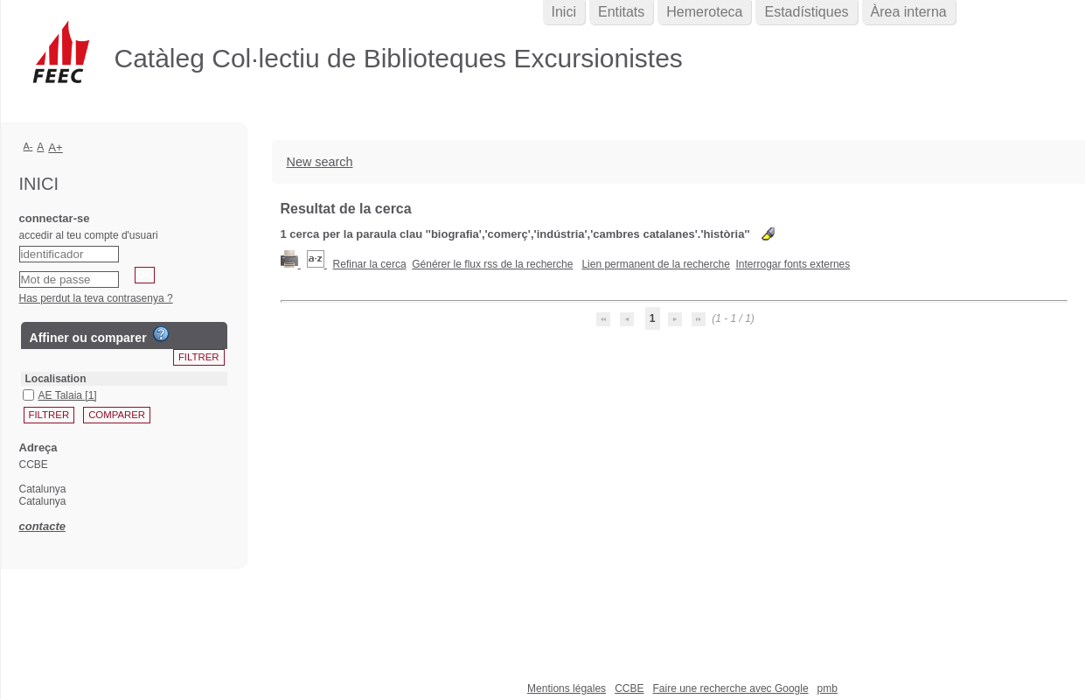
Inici (564, 11)
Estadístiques (806, 11)
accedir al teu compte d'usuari (88, 235)
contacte (42, 526)
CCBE (629, 688)
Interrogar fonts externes (793, 264)
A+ (55, 147)
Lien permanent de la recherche (655, 264)
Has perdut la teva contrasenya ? (96, 298)
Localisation (56, 379)
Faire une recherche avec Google (730, 688)
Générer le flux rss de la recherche (492, 264)
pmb (827, 688)
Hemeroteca (704, 11)
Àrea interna (909, 11)
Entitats (621, 11)
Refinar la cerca (370, 264)
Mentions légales (566, 688)
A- (28, 146)
